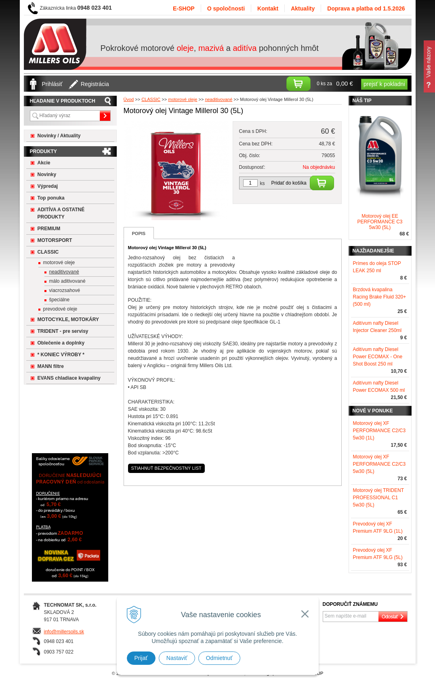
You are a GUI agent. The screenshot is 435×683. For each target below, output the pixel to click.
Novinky (47, 174)
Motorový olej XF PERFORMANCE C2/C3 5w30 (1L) (379, 430)
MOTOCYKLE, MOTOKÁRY (68, 319)
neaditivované (64, 272)
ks (262, 183)
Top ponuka (51, 198)
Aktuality (303, 8)
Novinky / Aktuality (59, 136)
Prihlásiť (52, 84)
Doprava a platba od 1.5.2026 (366, 8)
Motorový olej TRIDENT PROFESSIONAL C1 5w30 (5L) (378, 498)
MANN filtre (51, 366)
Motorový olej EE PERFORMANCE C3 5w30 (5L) (379, 221)
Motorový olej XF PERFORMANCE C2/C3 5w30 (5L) (379, 464)
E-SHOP (184, 8)
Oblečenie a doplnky (61, 343)
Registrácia (95, 84)
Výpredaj (48, 186)
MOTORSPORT (55, 240)
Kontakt (267, 8)
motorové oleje (59, 262)
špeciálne (59, 300)
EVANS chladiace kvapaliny (69, 378)
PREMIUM (49, 228)
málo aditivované (67, 281)
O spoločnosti (226, 8)
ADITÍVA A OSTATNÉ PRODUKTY (61, 213)
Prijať (141, 658)
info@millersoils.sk (64, 632)
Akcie (44, 163)
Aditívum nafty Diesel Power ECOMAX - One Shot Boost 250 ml (378, 357)
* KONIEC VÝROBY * (61, 354)
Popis (139, 233)
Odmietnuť (219, 658)
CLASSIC (48, 252)
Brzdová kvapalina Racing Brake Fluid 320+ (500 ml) (379, 297)
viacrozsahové (64, 290)
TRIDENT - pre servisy (63, 331)
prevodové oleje (60, 309)
